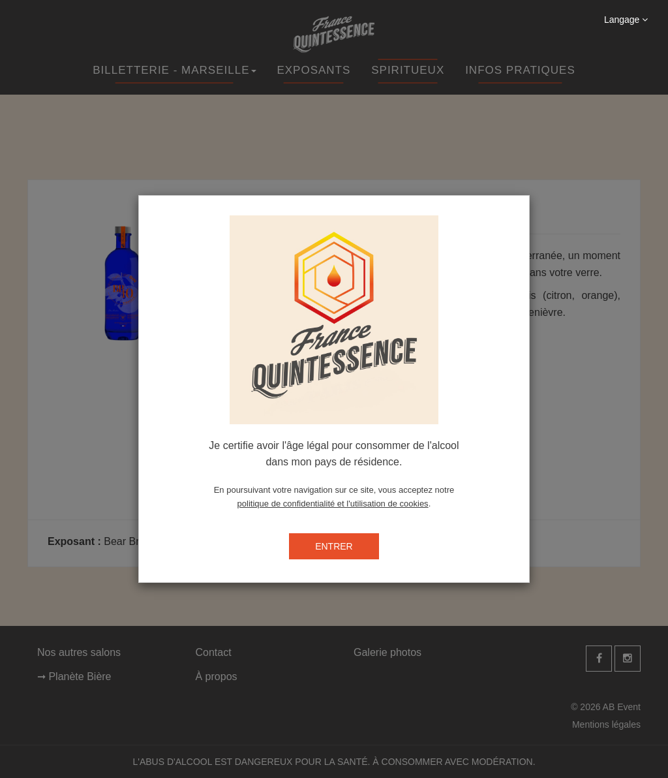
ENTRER (334, 546)
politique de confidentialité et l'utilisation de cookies (333, 503)
